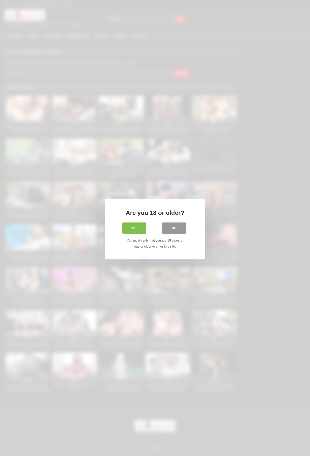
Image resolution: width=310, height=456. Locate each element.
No (174, 227)
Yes (134, 227)
